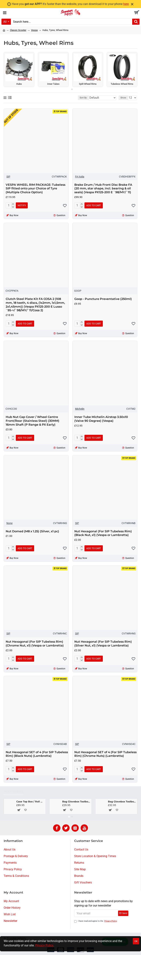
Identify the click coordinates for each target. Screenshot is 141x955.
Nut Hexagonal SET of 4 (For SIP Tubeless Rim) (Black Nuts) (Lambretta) (37, 754)
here (126, 4)
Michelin (79, 408)
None (9, 523)
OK (136, 941)
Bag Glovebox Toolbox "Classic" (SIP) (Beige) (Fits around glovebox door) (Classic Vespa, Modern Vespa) (76, 801)
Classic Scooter (18, 30)
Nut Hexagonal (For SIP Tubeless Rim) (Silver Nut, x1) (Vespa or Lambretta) (103, 643)
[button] (69, 89)
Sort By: (83, 97)
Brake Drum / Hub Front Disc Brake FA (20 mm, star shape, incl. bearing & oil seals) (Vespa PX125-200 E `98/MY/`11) (103, 188)
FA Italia (79, 176)
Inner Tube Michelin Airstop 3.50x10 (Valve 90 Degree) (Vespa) (101, 419)
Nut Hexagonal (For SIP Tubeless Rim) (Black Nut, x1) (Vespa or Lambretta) (103, 533)
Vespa (34, 30)
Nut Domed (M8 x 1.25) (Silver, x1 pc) (32, 531)
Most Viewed (13, 791)
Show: (123, 97)
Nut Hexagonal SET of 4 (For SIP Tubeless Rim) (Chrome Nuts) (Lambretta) (105, 754)
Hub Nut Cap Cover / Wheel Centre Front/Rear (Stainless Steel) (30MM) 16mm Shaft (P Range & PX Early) (32, 420)
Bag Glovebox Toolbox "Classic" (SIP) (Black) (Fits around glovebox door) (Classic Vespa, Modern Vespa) (122, 801)
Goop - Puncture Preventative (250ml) (103, 299)
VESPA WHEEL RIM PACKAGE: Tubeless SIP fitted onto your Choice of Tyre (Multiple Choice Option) (35, 188)
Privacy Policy (44, 945)
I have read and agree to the (96, 921)
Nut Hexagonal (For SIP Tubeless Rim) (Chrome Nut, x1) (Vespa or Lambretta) (35, 643)
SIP (8, 176)
